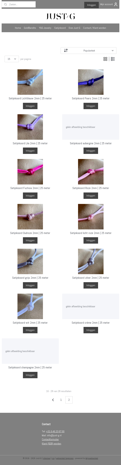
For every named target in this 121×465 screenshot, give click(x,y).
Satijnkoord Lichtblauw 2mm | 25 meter (30, 98)
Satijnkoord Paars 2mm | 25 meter (91, 98)
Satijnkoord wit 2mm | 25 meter (30, 322)
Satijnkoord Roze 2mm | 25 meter (90, 188)
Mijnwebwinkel (92, 458)
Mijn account (109, 4)
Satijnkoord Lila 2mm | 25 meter (30, 143)
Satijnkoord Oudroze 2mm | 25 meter (30, 233)
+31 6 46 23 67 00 (55, 431)
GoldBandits (30, 27)
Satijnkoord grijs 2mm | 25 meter (30, 277)
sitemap (46, 458)
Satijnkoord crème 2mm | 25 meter (91, 322)
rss (53, 458)
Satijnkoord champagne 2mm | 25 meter (30, 367)
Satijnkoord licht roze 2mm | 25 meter (91, 233)
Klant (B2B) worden (51, 443)
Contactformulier (50, 439)
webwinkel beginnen (65, 458)
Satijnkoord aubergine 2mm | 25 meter (91, 143)
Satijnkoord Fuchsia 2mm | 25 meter (30, 188)
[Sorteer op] (88, 50)
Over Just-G (74, 27)
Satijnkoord (60, 27)
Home (18, 27)
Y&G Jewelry (45, 27)
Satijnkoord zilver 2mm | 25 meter (90, 277)
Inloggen (91, 5)
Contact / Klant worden (94, 27)
